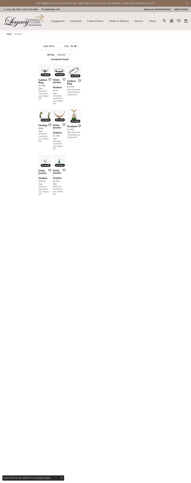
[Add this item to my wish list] (70, 120)
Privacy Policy (43, 478)
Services (138, 21)
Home (9, 34)
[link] (20, 9)
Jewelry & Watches (119, 21)
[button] (164, 21)
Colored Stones (95, 21)
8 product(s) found (102, 59)
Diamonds (75, 21)
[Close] (187, 3)
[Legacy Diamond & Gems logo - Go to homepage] (24, 20)
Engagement (58, 21)
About (152, 21)
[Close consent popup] (62, 478)
